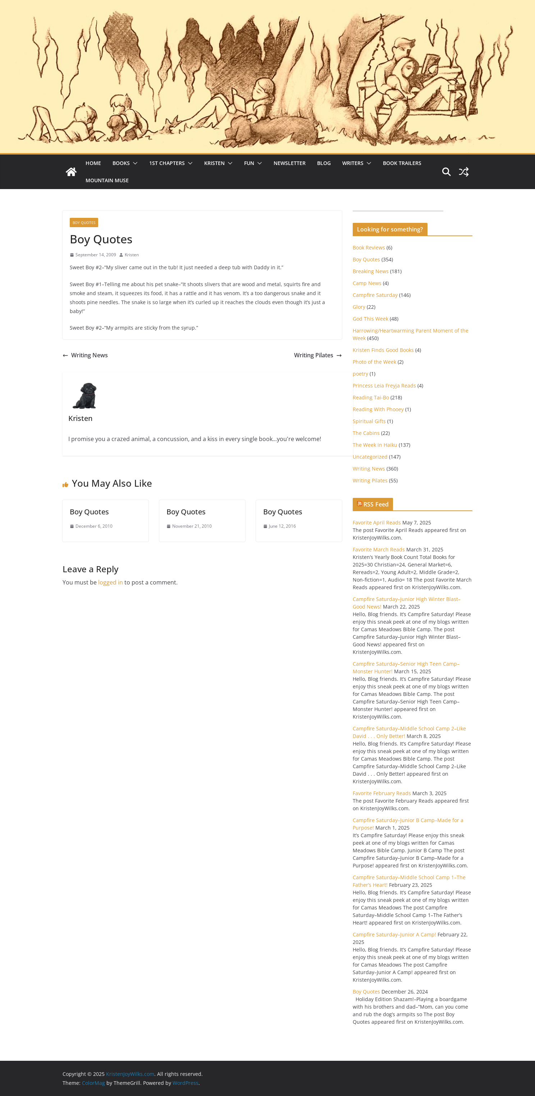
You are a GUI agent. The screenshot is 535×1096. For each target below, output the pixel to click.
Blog (324, 163)
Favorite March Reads (379, 549)
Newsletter (290, 163)
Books (121, 163)
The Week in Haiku (375, 444)
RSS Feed (376, 504)
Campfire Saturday (375, 295)
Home (93, 163)
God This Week (370, 318)
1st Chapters (167, 163)
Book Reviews (369, 247)
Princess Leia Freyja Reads (384, 385)
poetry (360, 373)
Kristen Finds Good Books (383, 350)
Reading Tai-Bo (371, 397)
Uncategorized (370, 456)
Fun (249, 163)
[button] (134, 163)
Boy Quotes (84, 222)
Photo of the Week (374, 361)
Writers (352, 163)
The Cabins (366, 433)
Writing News (85, 355)
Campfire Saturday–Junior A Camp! (394, 934)
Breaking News (371, 271)
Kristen (214, 163)
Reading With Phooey (378, 409)
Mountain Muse (107, 180)
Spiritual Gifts (369, 421)
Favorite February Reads (382, 793)
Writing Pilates (318, 355)
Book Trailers (402, 163)
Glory (359, 306)
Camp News (367, 283)
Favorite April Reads (377, 522)
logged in (110, 582)
